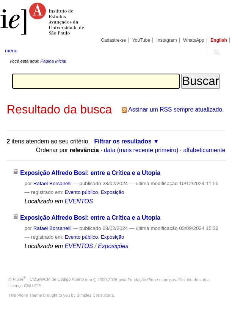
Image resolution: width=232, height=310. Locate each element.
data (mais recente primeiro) (141, 150)
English (218, 40)
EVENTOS (78, 201)
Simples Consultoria (95, 295)
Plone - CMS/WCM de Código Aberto (48, 279)
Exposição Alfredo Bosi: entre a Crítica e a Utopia (90, 173)
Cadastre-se (113, 40)
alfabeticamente (204, 150)
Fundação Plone (143, 279)
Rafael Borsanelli (52, 183)
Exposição (112, 192)
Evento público (81, 192)
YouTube (141, 40)
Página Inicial (53, 61)
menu (11, 51)
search (215, 50)
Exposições (113, 246)
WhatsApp (193, 40)
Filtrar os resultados (123, 141)
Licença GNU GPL (25, 285)
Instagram (167, 40)
